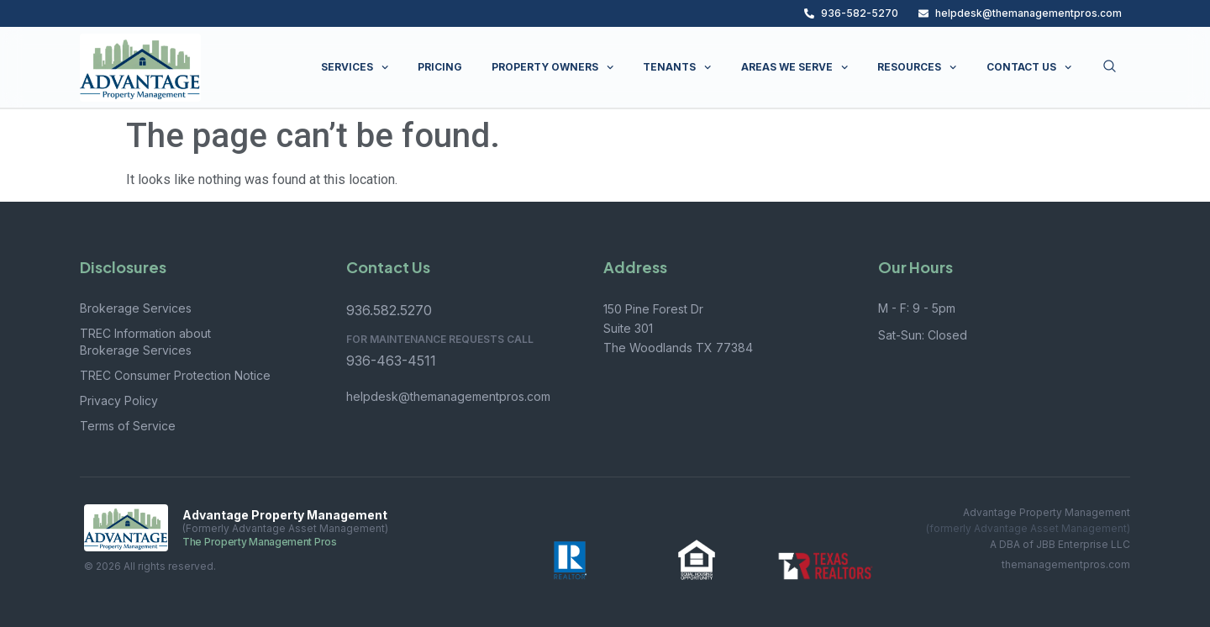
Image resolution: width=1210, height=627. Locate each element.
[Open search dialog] (1109, 67)
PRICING (440, 67)
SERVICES (354, 67)
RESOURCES (916, 67)
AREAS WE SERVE (794, 67)
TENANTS (677, 67)
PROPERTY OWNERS (552, 67)
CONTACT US (1028, 67)
